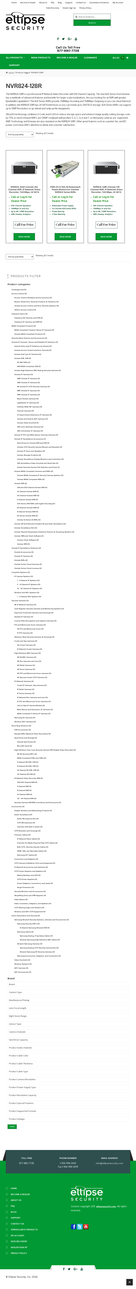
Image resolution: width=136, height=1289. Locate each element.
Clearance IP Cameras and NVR (28, 325)
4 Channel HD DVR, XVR (27, 766)
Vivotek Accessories (24, 556)
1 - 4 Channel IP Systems (28, 584)
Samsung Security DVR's (28, 927)
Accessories (18, 810)
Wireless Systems (23, 968)
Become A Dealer (28, 2)
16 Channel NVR (24, 798)
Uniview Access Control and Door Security (32, 354)
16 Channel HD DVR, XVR (28, 774)
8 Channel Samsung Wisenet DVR (35, 931)
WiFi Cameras (21, 972)
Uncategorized (19, 293)
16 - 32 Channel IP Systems (29, 592)
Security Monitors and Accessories (30, 895)
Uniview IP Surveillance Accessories (30, 442)
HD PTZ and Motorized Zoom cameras (34, 677)
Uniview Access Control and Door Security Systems (36, 309)
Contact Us (81, 2)
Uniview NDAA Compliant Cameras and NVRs (33, 475)
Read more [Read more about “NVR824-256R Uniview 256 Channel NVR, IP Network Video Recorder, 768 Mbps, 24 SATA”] (24, 238)
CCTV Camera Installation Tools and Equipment (34, 867)
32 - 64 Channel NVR (26, 802)
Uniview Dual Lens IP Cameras (27, 358)
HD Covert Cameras (26, 649)
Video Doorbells (22, 963)
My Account (118, 2)
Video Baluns (21, 903)
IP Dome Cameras (25, 697)
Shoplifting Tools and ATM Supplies (30, 899)
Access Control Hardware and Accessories (33, 301)
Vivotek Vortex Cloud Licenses (28, 572)
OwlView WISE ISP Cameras (29, 410)
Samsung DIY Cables (27, 859)
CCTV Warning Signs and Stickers (29, 911)
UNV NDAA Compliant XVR (29, 370)
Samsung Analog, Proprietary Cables (36, 939)
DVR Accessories (22, 733)
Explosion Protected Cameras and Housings (33, 616)
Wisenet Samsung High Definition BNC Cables (40, 943)
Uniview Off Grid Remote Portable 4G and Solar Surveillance (40, 527)
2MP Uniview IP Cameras (28, 382)
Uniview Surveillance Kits (25, 531)
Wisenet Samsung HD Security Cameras (37, 955)
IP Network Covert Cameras (29, 653)
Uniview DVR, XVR (22, 362)
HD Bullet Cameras (26, 669)
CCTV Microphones (26, 826)
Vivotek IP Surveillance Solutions (26, 552)
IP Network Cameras (24, 685)
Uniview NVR (20, 487)
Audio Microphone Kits (28, 822)
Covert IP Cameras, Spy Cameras (32, 689)
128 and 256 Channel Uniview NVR (32, 491)
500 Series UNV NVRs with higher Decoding (36, 507)
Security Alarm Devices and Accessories (29, 342)
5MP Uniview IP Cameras (28, 398)
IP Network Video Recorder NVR (28, 782)
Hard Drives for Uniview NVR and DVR (33, 447)
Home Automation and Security (26, 919)
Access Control (19, 297)
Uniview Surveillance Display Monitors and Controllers (40, 463)
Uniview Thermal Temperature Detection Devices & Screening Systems (44, 535)
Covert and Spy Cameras (25, 645)
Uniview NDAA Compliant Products (29, 338)
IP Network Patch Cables (28, 842)
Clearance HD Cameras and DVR (28, 321)
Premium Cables (22, 838)
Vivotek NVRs (21, 564)
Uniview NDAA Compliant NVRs (31, 483)
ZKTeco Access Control (25, 313)
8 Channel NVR (24, 794)
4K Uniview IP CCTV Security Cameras (33, 390)
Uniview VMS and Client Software (29, 539)
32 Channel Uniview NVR (28, 499)
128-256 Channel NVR (27, 786)
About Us (43, 2)
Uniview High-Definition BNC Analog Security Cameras (37, 374)
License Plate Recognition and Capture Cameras (35, 624)
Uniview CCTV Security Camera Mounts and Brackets (39, 451)
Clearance (90, 57)
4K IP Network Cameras (25, 608)
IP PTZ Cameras (25, 636)
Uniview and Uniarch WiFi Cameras (32, 422)
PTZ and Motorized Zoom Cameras (30, 628)
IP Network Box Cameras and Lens (32, 701)
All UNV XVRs (23, 366)
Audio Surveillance (23, 818)
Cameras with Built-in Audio (30, 830)
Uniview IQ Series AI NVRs (29, 523)
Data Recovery (52, 8)
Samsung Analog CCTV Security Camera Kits (39, 951)
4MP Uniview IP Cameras (28, 394)
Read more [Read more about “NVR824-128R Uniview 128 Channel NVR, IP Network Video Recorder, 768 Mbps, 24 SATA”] (113, 238)
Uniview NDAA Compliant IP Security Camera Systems (40, 479)
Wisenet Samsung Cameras (29, 947)
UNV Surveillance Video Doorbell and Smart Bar (37, 467)
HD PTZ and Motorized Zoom (30, 632)
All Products (14, 57)
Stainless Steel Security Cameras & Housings (34, 640)
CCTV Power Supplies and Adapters (30, 875)
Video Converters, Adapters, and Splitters (32, 907)
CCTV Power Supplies (27, 883)
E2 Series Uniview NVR (27, 519)
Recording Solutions (21, 729)
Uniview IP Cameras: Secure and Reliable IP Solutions (35, 346)
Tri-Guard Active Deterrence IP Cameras (34, 418)
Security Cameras (20, 604)
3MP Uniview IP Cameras (28, 386)
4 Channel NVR (24, 790)
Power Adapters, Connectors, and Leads (35, 887)
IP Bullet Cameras (25, 693)
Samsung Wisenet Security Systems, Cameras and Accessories (41, 923)
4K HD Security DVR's (27, 758)
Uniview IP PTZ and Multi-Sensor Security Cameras (36, 438)
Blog (60, 2)
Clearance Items (20, 317)
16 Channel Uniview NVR (28, 495)
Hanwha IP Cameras (23, 620)
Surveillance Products (99, 2)
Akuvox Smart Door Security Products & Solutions (36, 305)
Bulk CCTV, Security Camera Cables (32, 850)
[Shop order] (20, 134)
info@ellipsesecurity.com (109, 1166)
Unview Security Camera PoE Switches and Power (38, 471)
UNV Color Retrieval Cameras (30, 430)
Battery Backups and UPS (29, 879)
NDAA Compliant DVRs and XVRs (31, 762)
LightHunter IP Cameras (28, 406)
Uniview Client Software (28, 543)
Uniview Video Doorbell (28, 426)
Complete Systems (21, 576)
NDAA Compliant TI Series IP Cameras (34, 717)
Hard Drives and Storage (25, 741)
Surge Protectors (25, 891)
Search (92, 23)
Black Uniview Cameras (28, 402)
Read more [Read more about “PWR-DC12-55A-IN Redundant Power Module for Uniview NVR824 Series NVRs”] (68, 238)
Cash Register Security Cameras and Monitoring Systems (39, 612)
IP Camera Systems (23, 580)
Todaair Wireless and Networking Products (33, 814)
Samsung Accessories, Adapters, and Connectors (39, 959)
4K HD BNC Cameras (26, 661)
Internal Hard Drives (26, 745)
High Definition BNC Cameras (27, 657)
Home (14, 2)
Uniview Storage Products (29, 459)
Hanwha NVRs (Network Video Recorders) (32, 737)
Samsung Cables (25, 935)
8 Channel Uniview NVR (27, 515)
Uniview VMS (23, 548)
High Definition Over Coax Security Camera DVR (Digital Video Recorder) (45, 753)
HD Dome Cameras (26, 673)
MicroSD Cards (24, 749)
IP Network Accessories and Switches (31, 871)
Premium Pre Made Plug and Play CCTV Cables (37, 846)
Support (68, 2)
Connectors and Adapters (26, 863)
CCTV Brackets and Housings (27, 834)
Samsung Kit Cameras (24, 721)
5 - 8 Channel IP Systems (28, 588)
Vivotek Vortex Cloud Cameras (28, 568)
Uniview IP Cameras (23, 378)
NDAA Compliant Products (24, 329)
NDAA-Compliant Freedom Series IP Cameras (34, 334)
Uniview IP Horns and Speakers (31, 455)
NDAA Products (40, 57)
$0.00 (119, 58)
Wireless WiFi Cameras (25, 725)
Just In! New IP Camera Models (31, 709)
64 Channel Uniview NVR (28, 511)
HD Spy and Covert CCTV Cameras (32, 681)
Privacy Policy (85, 8)
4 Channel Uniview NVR (27, 503)
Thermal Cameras (25, 414)
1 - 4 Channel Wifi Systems (29, 600)
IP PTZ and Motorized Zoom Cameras (34, 705)
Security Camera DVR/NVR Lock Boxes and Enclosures (37, 806)
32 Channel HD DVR (26, 778)
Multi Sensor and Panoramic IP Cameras (35, 713)
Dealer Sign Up (69, 8)
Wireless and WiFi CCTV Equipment (30, 915)
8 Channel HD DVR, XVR (28, 770)
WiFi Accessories (22, 976)
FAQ (52, 2)
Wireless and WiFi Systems (26, 596)
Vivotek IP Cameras (23, 560)
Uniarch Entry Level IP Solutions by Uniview (33, 350)
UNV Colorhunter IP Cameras (30, 434)
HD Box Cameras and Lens (29, 665)
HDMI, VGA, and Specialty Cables (32, 855)
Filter (12, 1130)
